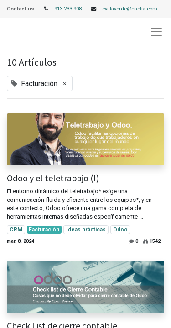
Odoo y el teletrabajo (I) (53, 178)
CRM (16, 229)
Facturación (44, 229)
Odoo (120, 229)
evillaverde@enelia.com (129, 9)
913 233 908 (68, 9)
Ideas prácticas (86, 229)
